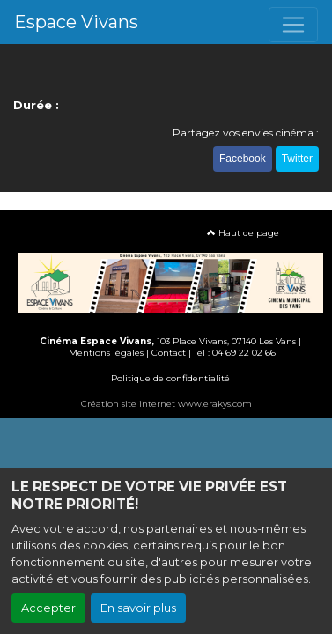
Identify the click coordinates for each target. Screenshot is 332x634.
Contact (168, 352)
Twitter (297, 158)
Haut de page (243, 233)
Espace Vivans (76, 22)
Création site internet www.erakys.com (166, 403)
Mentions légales (106, 352)
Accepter (48, 608)
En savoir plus (138, 608)
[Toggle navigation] (293, 24)
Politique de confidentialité (170, 378)
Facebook (242, 158)
